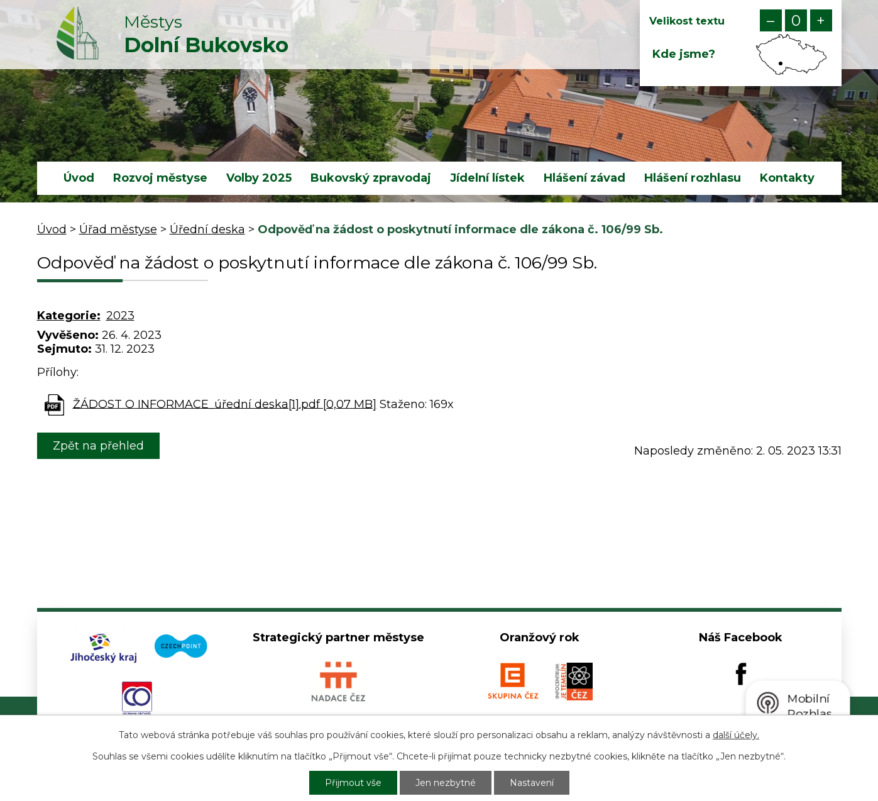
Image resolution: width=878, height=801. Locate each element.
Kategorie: (69, 316)
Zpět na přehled (98, 446)
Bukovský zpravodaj (370, 178)
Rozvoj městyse (160, 178)
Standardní (796, 20)
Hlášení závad (584, 178)
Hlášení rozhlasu (692, 178)
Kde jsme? (683, 54)
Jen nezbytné (445, 782)
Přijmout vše (353, 782)
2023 (120, 316)
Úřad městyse (118, 229)
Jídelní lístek (487, 178)
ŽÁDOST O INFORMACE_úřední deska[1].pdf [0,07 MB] (224, 404)
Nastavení (532, 782)
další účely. (736, 735)
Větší (821, 20)
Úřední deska (207, 229)
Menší (771, 20)
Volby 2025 (259, 178)
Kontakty (787, 178)
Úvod (78, 178)
